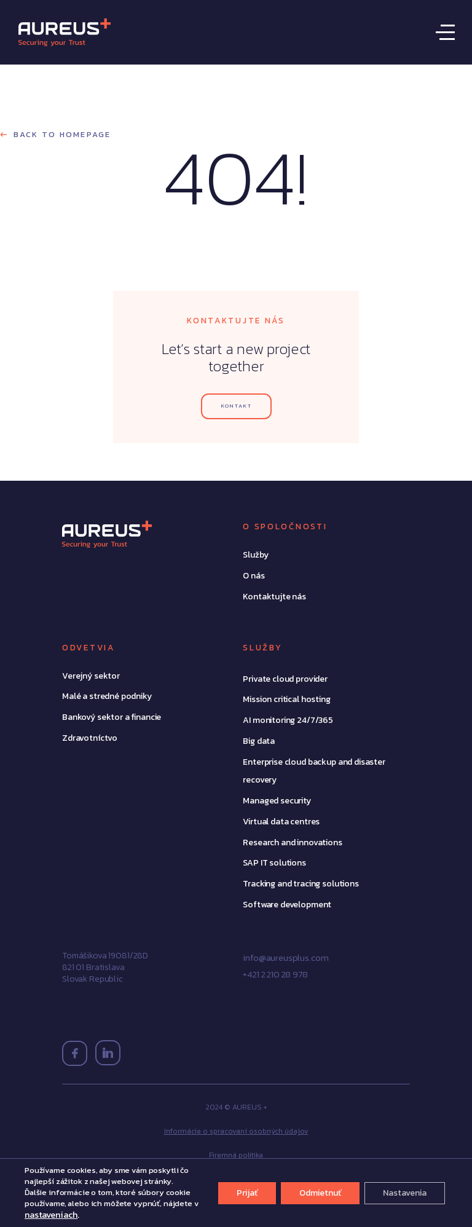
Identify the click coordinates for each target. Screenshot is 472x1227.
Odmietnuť (320, 1192)
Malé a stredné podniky (107, 696)
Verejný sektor (91, 675)
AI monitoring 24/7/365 (288, 720)
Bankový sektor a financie (111, 717)
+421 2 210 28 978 (275, 974)
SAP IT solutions (274, 862)
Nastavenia (405, 1192)
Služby (255, 554)
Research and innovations (292, 842)
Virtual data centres (281, 821)
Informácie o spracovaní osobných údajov (236, 1131)
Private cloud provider (285, 679)
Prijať (247, 1192)
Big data (259, 741)
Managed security (277, 800)
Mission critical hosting (286, 699)
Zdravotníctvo (89, 738)
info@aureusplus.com (285, 957)
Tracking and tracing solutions (301, 883)
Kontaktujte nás (274, 596)
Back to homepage (60, 134)
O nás (253, 575)
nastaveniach (51, 1214)
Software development (287, 904)
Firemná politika (236, 1155)
